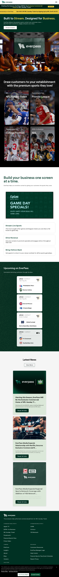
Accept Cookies (35, 574)
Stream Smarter (10, 27)
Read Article (22, 410)
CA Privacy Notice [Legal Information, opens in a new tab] (13, 571)
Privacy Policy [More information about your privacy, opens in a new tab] (4, 571)
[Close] (56, 567)
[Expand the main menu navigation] (56, 2)
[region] (29, 571)
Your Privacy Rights (23, 574)
